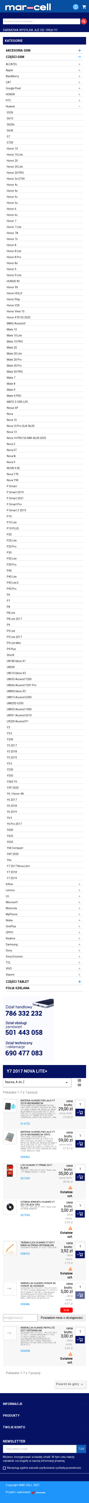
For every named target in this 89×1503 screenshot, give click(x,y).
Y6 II (9, 817)
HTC (8, 100)
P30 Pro (11, 564)
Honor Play (13, 299)
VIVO (9, 968)
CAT (8, 82)
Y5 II (9, 763)
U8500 (11, 667)
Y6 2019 (12, 811)
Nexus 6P (12, 407)
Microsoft (12, 902)
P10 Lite (12, 522)
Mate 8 (11, 383)
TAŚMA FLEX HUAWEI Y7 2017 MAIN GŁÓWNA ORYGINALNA (37, 1244)
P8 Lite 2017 (14, 618)
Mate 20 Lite (14, 353)
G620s (11, 124)
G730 (10, 142)
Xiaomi (10, 974)
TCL (8, 962)
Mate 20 (12, 347)
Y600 (10, 829)
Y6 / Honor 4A (15, 793)
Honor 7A (12, 233)
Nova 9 (11, 462)
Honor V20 (13, 305)
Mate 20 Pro (14, 359)
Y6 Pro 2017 (14, 823)
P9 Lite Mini (14, 643)
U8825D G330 (15, 703)
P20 (9, 534)
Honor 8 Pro (14, 257)
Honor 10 (12, 148)
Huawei (10, 106)
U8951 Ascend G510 (19, 715)
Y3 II (9, 733)
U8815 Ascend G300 (19, 697)
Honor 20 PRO (15, 172)
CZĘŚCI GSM (15, 57)
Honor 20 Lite (15, 166)
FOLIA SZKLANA (17, 988)
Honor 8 (11, 245)
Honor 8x (12, 263)
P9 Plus (11, 649)
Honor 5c (12, 196)
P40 (9, 570)
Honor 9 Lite (14, 275)
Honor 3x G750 (16, 178)
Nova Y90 (12, 480)
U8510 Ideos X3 (16, 673)
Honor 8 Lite (14, 251)
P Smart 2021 (15, 498)
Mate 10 (12, 329)
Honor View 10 (15, 311)
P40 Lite (12, 576)
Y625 (10, 835)
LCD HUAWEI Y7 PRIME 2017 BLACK (36, 1166)
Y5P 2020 (13, 787)
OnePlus (11, 926)
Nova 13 (12, 432)
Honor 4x (12, 190)
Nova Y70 (12, 474)
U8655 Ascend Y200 (19, 679)
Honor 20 (12, 160)
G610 (10, 118)
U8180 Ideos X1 (16, 661)
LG (7, 896)
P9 (8, 624)
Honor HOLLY (14, 293)
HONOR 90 (13, 281)
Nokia (9, 920)
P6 (8, 594)
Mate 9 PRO (14, 395)
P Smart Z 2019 (16, 510)
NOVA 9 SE (13, 468)
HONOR (10, 94)
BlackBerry (12, 76)
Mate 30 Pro (14, 365)
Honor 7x (12, 239)
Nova (10, 413)
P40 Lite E (13, 582)
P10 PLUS (13, 528)
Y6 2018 (12, 805)
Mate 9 (11, 389)
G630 (10, 130)
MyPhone (11, 914)
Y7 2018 (12, 872)
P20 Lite (12, 540)
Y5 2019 (12, 757)
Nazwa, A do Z (37, 1082)
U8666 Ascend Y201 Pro (21, 685)
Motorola (11, 908)
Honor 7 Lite (14, 227)
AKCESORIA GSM (18, 50)
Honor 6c (12, 214)
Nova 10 (12, 419)
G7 (8, 136)
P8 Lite (11, 612)
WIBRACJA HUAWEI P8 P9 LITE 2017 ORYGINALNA (38, 1329)
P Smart (12, 486)
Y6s (9, 860)
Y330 (10, 739)
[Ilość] (80, 1104)
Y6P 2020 (13, 854)
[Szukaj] (41, 21)
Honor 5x (12, 202)
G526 (10, 112)
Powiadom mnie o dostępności (62, 1318)
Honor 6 (11, 208)
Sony (9, 950)
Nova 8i (11, 456)
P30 (9, 552)
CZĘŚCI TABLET (17, 982)
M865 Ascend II (16, 323)
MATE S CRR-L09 (17, 401)
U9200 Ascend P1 (18, 721)
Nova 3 (11, 444)
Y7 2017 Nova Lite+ (18, 866)
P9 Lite (11, 630)
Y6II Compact (15, 848)
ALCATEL (11, 64)
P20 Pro (11, 546)
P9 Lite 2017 (14, 637)
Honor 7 (11, 220)
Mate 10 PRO (15, 341)
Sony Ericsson (14, 956)
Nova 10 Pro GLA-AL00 (21, 425)
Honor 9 (11, 269)
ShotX (10, 655)
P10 (9, 516)
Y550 (10, 775)
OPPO (9, 932)
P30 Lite (12, 558)
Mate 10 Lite (14, 335)
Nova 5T (12, 450)
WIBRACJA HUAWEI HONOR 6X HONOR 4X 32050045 (38, 1284)
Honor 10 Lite (15, 154)
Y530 (10, 769)
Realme (10, 938)
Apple (9, 70)
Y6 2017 (12, 799)
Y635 (10, 841)
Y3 (8, 727)
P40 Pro (11, 588)
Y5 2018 (12, 751)
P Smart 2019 (15, 492)
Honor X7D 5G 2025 (18, 317)
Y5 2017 (12, 745)
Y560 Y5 (12, 781)
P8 (8, 606)
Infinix (9, 884)
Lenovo (10, 890)
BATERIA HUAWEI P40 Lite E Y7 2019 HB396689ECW (38, 1102)
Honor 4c (12, 184)
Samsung (12, 944)
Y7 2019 (12, 878)
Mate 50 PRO (15, 371)
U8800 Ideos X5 (16, 691)
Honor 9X (12, 287)
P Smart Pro (14, 504)
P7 (8, 600)
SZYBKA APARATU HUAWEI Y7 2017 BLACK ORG (38, 1203)
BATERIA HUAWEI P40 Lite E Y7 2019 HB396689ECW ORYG (38, 1133)
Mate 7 (11, 377)
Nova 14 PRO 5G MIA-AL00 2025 (26, 438)
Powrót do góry (70, 1384)
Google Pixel (13, 88)
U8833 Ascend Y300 (19, 709)
